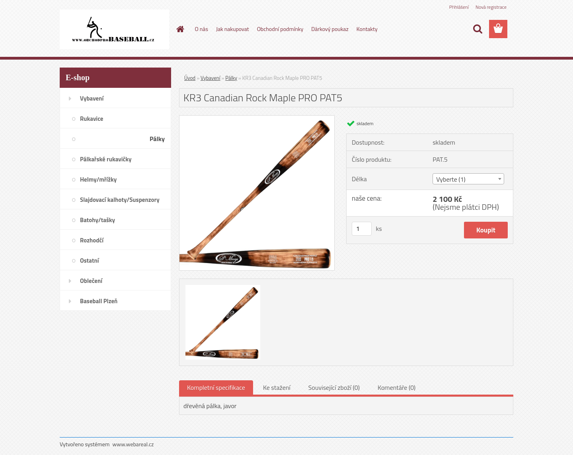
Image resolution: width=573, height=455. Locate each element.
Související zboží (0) (334, 387)
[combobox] (468, 178)
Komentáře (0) (396, 387)
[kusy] (362, 229)
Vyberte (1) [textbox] (451, 179)
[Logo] (114, 29)
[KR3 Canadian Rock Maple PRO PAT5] (256, 119)
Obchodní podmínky (280, 29)
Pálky (231, 78)
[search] (477, 29)
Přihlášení (459, 7)
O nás (201, 29)
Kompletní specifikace (216, 387)
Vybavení (210, 78)
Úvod (189, 78)
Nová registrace (491, 7)
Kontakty (367, 29)
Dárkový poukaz (330, 29)
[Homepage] (180, 29)
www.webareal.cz (133, 444)
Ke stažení (276, 387)
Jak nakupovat (232, 29)
